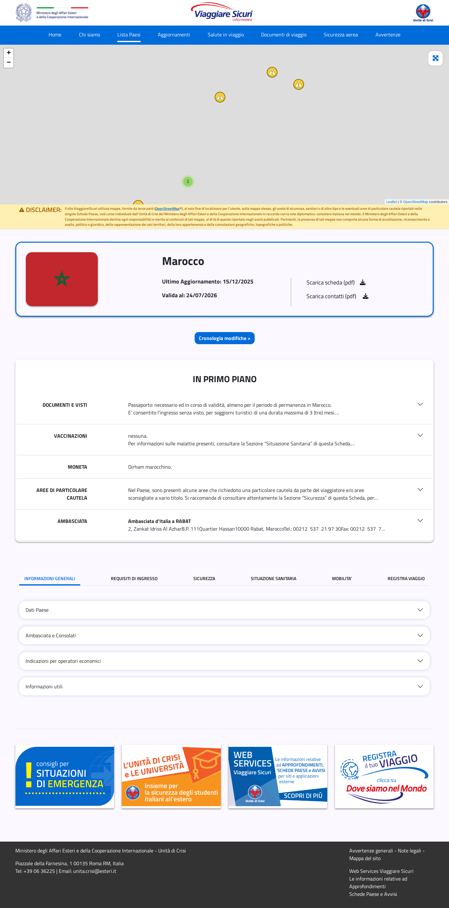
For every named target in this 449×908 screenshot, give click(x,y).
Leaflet (391, 202)
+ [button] (9, 53)
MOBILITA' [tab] (342, 578)
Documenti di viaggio (283, 34)
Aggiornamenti (174, 34)
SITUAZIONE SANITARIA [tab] (273, 578)
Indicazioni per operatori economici (63, 661)
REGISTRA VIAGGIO (406, 578)
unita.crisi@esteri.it (94, 871)
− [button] (9, 63)
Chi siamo (89, 34)
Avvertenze (387, 34)
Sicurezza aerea (341, 34)
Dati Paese (37, 610)
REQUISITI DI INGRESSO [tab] (134, 578)
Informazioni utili (44, 686)
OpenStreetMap (415, 202)
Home (55, 34)
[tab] (224, 610)
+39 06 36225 (39, 871)
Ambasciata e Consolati (51, 635)
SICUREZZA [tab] (204, 578)
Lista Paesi (129, 34)
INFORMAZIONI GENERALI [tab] (49, 578)
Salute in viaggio (226, 34)
